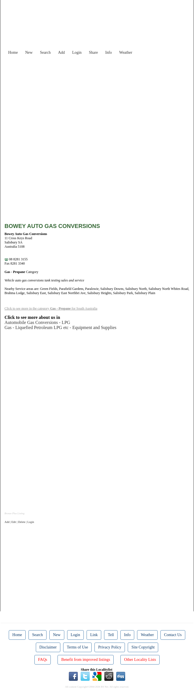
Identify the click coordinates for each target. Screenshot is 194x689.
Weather (125, 52)
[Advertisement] (101, 96)
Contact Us (173, 635)
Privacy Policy (109, 647)
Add (61, 52)
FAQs (42, 659)
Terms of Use (77, 647)
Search (45, 52)
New (28, 52)
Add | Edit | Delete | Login (19, 522)
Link (94, 635)
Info (108, 52)
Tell (111, 635)
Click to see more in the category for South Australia (51, 308)
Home (13, 52)
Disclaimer (48, 647)
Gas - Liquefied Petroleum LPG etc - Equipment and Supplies (60, 327)
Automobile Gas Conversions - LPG (37, 322)
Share (93, 52)
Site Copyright (143, 647)
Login (76, 52)
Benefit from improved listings (85, 659)
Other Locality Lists (140, 659)
